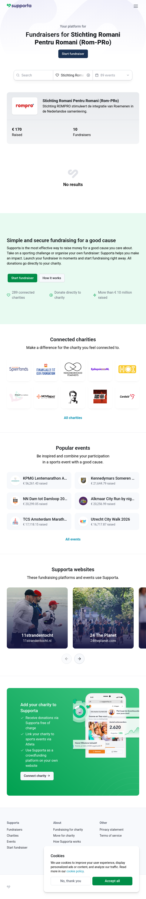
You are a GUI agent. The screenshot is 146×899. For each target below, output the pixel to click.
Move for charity (64, 835)
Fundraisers (14, 829)
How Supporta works (67, 841)
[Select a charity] (73, 75)
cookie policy (75, 871)
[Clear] (88, 75)
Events (11, 841)
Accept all (112, 881)
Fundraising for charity (68, 829)
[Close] (135, 6)
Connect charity (37, 776)
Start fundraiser (22, 278)
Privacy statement (111, 829)
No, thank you (70, 881)
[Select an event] (112, 75)
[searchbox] (33, 75)
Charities (13, 835)
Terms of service (111, 835)
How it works (52, 278)
